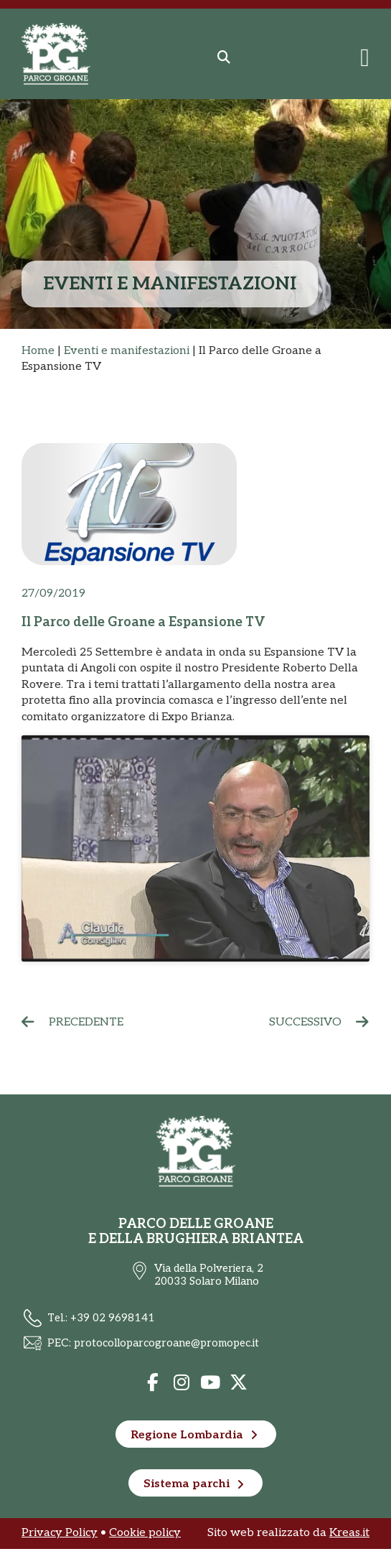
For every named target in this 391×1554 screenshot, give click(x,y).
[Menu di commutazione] (364, 57)
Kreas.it (349, 1538)
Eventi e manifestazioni (126, 351)
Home (38, 351)
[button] (224, 57)
